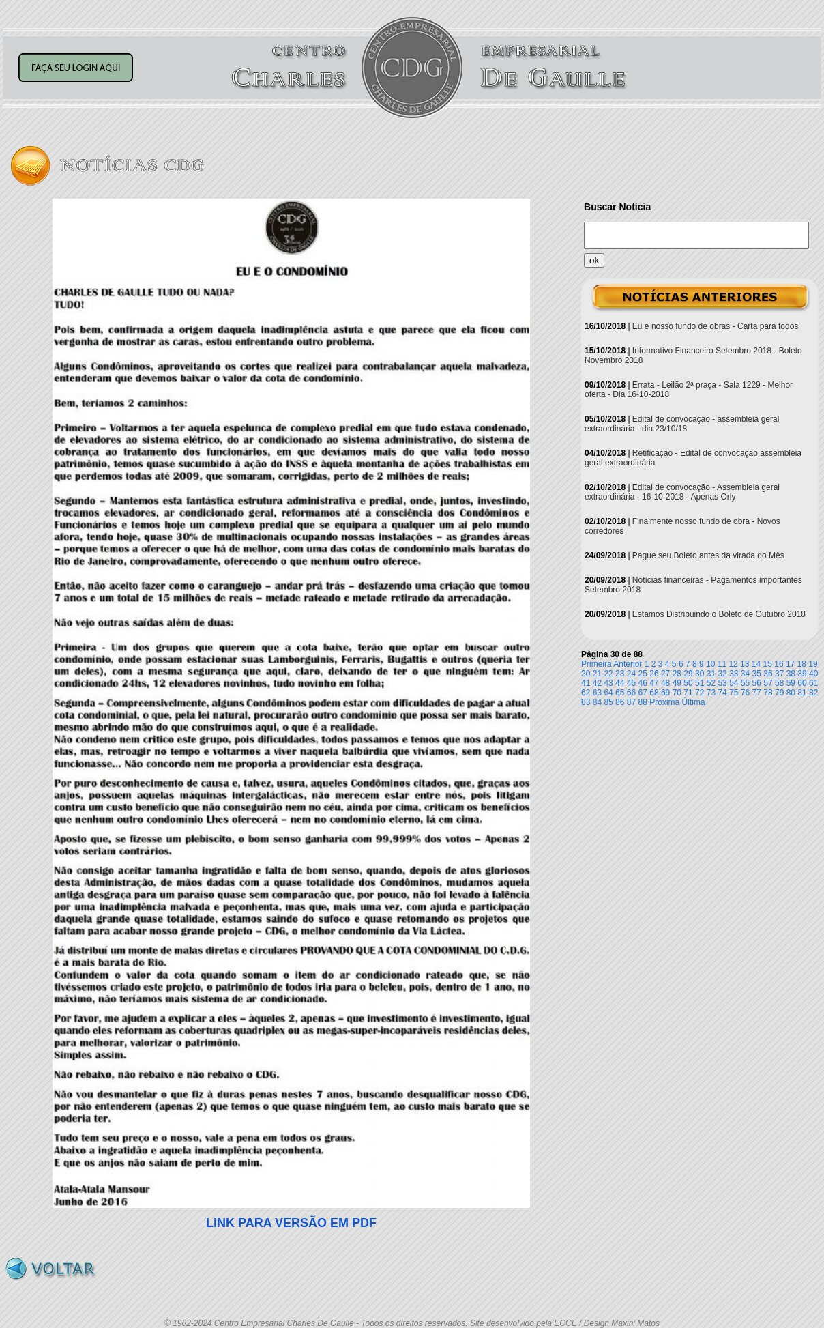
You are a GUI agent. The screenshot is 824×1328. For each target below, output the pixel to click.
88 (642, 702)
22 (608, 673)
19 (812, 664)
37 (779, 673)
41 (585, 683)
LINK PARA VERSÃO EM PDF (291, 1223)
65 (619, 692)
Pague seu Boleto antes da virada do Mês (708, 555)
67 (642, 692)
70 (677, 692)
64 (608, 692)
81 (801, 692)
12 (733, 664)
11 (722, 664)
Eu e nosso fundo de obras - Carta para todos (715, 326)
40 (813, 673)
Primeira (596, 664)
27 (665, 673)
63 (597, 692)
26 (653, 673)
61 (813, 683)
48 (665, 683)
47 (653, 683)
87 (631, 702)
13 (744, 664)
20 (585, 673)
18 (801, 664)
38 (790, 673)
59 (790, 683)
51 (699, 683)
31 (711, 673)
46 (642, 683)
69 (665, 692)
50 (687, 683)
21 (597, 673)
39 (801, 673)
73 (711, 692)
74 (722, 692)
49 (677, 683)
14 (756, 664)
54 (733, 683)
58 (779, 683)
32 (722, 673)
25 (642, 673)
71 (687, 692)
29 (687, 673)
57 (767, 683)
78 (767, 692)
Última (693, 702)
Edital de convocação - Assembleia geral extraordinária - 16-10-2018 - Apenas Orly (682, 492)
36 (767, 673)
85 (608, 702)
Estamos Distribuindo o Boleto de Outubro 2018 (719, 614)
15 (767, 664)
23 (619, 673)
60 (801, 683)
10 (710, 664)
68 (653, 692)
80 (790, 692)
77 (756, 692)
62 (585, 692)
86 (619, 702)
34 (745, 673)
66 (631, 692)
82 (813, 692)
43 (608, 683)
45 (631, 683)
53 (722, 683)
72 (699, 692)
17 (790, 664)
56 (756, 683)
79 (779, 692)
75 (733, 692)
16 (778, 664)
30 (699, 673)
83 (585, 702)
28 (677, 673)
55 (745, 683)
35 (756, 673)
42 (597, 683)
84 (597, 702)
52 (711, 683)
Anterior (627, 664)
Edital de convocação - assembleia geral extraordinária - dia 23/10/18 (682, 423)
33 (733, 673)
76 (745, 692)
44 (619, 683)
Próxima (664, 702)
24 (631, 673)
